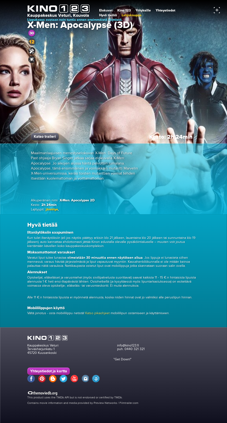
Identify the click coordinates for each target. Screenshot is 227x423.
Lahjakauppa (132, 15)
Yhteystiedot (165, 10)
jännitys (52, 209)
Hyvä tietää (108, 15)
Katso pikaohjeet (97, 313)
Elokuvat (106, 10)
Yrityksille (143, 10)
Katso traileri (45, 136)
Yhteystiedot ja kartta (48, 371)
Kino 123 (124, 10)
